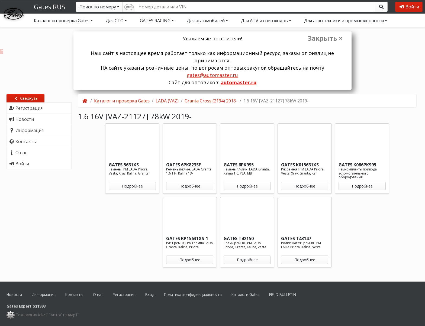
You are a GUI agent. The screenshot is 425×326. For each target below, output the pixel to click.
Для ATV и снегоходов (264, 21)
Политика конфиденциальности (193, 294)
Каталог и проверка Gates (61, 21)
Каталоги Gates (245, 294)
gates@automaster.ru (212, 75)
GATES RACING (155, 21)
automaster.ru (238, 82)
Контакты (74, 294)
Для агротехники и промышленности (344, 21)
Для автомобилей (206, 21)
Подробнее (132, 186)
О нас (98, 294)
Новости (14, 294)
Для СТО (115, 21)
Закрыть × (325, 38)
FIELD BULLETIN (282, 294)
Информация (44, 294)
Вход (149, 294)
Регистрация (124, 294)
